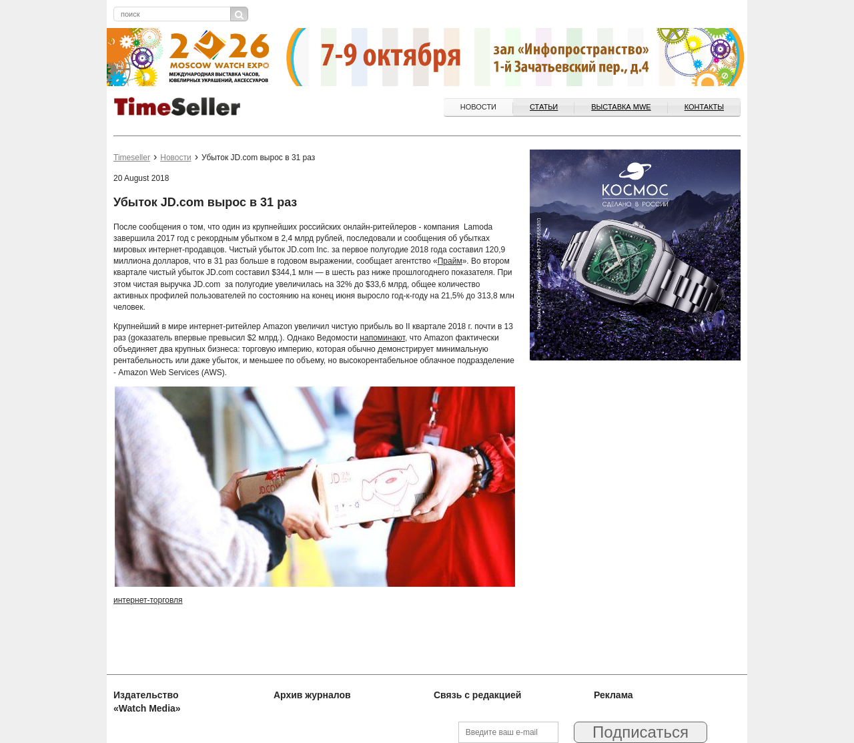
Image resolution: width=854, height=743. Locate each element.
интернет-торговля (148, 600)
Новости (478, 107)
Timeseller (131, 157)
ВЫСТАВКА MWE (621, 107)
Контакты (704, 107)
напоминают (382, 337)
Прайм (450, 261)
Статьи (544, 107)
